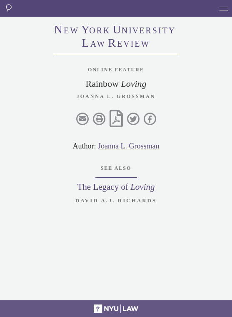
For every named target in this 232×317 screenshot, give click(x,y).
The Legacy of (116, 187)
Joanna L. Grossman (128, 146)
